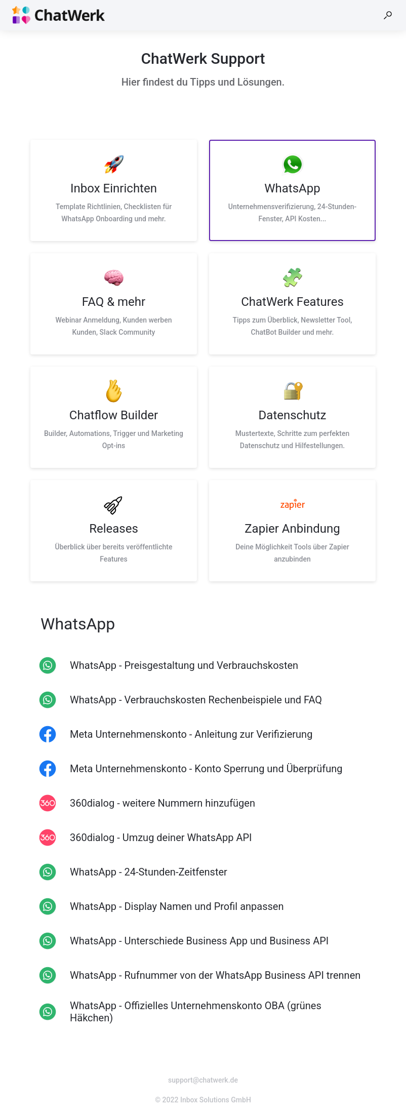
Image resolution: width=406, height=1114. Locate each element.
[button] (388, 15)
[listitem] (113, 190)
